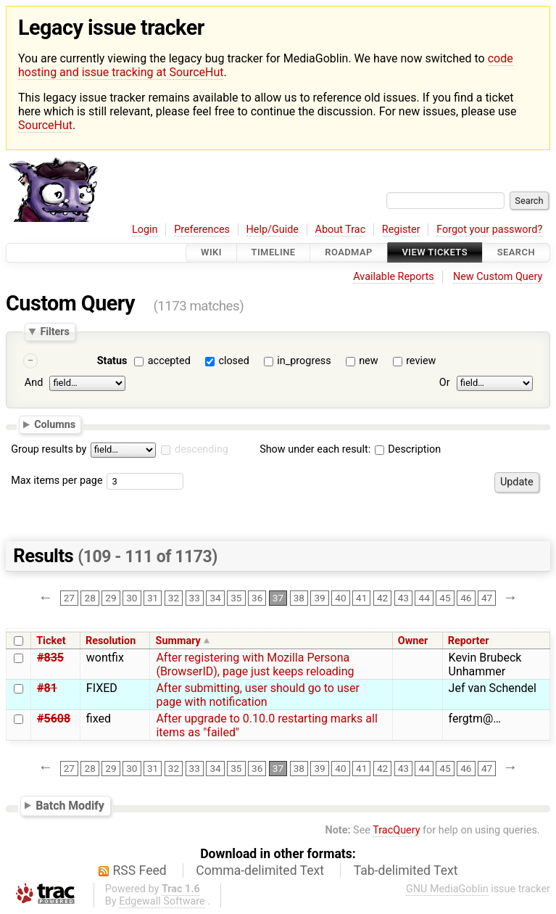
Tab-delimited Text (406, 870)
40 (340, 598)
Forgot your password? (489, 229)
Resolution (111, 641)
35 (236, 598)
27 (69, 598)
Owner (413, 641)
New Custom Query (497, 277)
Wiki (211, 252)
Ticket (50, 641)
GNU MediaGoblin (447, 889)
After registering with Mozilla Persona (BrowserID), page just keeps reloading (255, 664)
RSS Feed (140, 870)
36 (257, 598)
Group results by (48, 449)
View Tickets (435, 252)
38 (299, 598)
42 (382, 598)
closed (233, 361)
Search (516, 252)
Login (145, 229)
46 (465, 598)
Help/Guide (272, 229)
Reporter (468, 641)
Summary (178, 641)
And (34, 383)
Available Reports (393, 277)
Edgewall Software (162, 901)
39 (319, 598)
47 (486, 598)
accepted (169, 361)
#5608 (53, 718)
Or (444, 383)
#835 (50, 657)
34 (214, 598)
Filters (54, 331)
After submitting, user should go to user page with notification (257, 695)
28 (90, 598)
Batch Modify (70, 805)
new (368, 361)
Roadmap (349, 252)
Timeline (274, 252)
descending (201, 449)
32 (173, 598)
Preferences (202, 229)
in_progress (304, 361)
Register (401, 229)
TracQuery (396, 830)
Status (112, 361)
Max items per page (56, 480)
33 (194, 598)
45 (444, 598)
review (421, 361)
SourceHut (45, 125)
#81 (47, 688)
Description (408, 449)
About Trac (340, 229)
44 (424, 598)
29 (110, 598)
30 (131, 598)
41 (361, 598)
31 (152, 598)
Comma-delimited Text (260, 870)
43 (403, 598)
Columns (54, 424)
